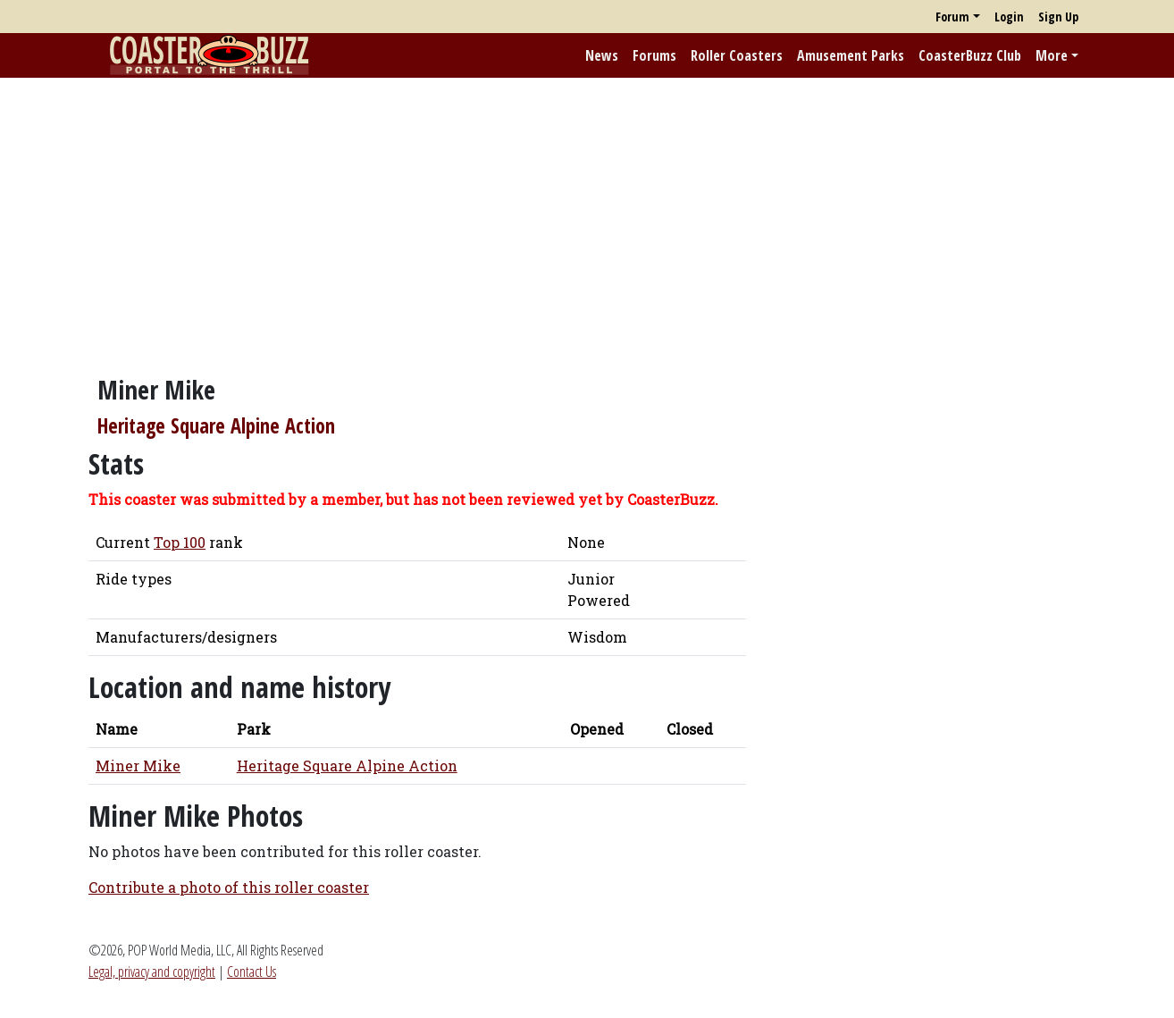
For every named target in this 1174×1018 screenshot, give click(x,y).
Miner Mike (138, 765)
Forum (952, 16)
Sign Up (1058, 16)
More (1052, 55)
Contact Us (251, 971)
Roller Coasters (737, 55)
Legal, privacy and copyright (151, 971)
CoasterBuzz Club (969, 55)
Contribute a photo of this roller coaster (228, 887)
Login (1009, 16)
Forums (654, 55)
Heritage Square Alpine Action (216, 426)
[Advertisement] (587, 217)
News (601, 55)
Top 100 (179, 542)
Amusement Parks (850, 55)
